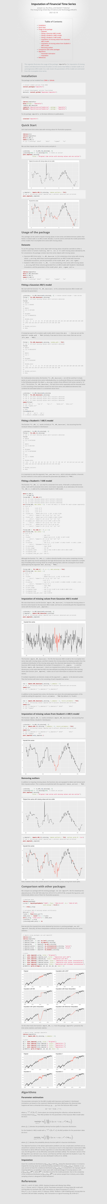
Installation (42, 25)
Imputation (44, 55)
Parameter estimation (48, 53)
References (42, 57)
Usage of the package (45, 29)
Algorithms (42, 51)
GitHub (52, 80)
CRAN (46, 80)
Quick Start (42, 27)
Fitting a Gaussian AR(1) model (51, 33)
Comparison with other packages (49, 49)
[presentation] (53, 35)
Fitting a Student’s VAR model (51, 37)
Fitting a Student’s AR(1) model (51, 35)
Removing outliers (47, 47)
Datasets (44, 31)
